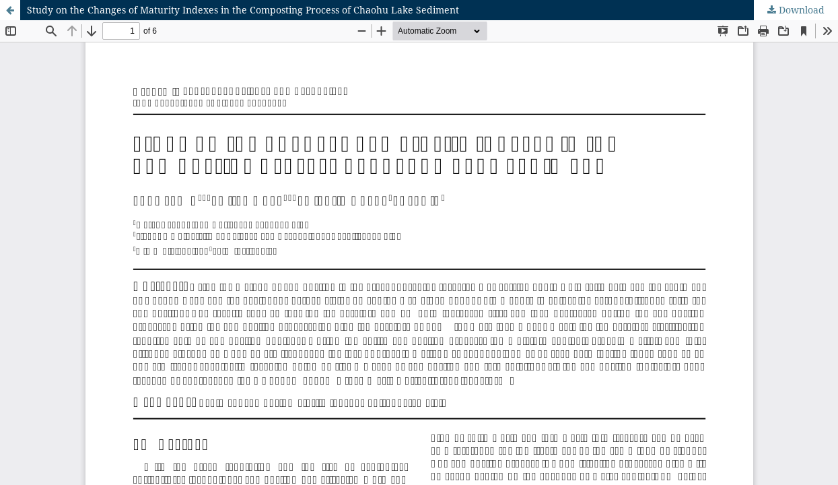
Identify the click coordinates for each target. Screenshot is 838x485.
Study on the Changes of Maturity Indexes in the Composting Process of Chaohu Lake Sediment (243, 9)
